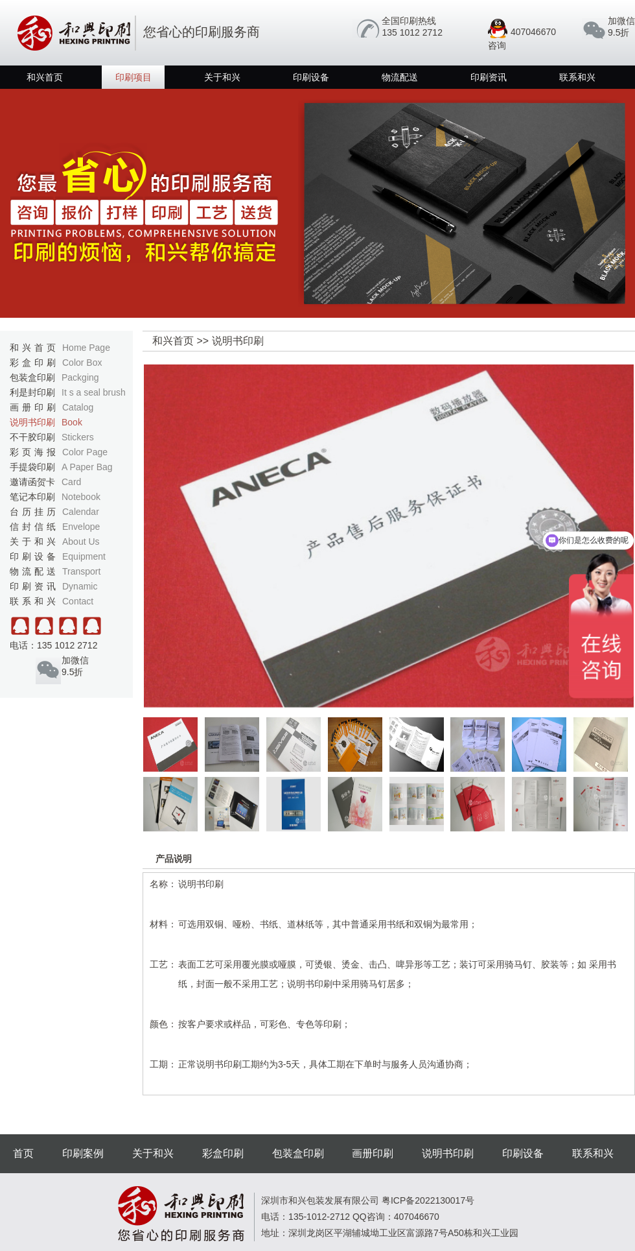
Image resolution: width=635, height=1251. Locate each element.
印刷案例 (83, 1153)
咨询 (497, 45)
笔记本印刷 (55, 497)
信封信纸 (55, 526)
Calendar (80, 511)
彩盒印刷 (56, 362)
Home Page (86, 347)
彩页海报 (59, 452)
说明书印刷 (46, 422)
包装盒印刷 (54, 377)
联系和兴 (577, 77)
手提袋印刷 (61, 467)
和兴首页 (45, 77)
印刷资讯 (488, 77)
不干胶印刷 (52, 437)
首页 (23, 1153)
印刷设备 (311, 77)
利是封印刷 (68, 392)
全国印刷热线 (409, 21)
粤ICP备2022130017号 (428, 1200)
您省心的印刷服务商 (136, 32)
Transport (81, 571)
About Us (81, 541)
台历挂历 (54, 511)
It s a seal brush (94, 392)
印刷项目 (133, 77)
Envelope (81, 526)
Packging (80, 377)
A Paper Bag (87, 467)
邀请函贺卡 (45, 482)
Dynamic (79, 586)
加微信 (621, 21)
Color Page (85, 452)
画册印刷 (51, 407)
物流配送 (400, 77)
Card (71, 482)
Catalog (77, 407)
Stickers (78, 437)
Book (72, 422)
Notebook (81, 497)
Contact (77, 601)
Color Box (82, 362)
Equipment (84, 556)
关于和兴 (222, 77)
